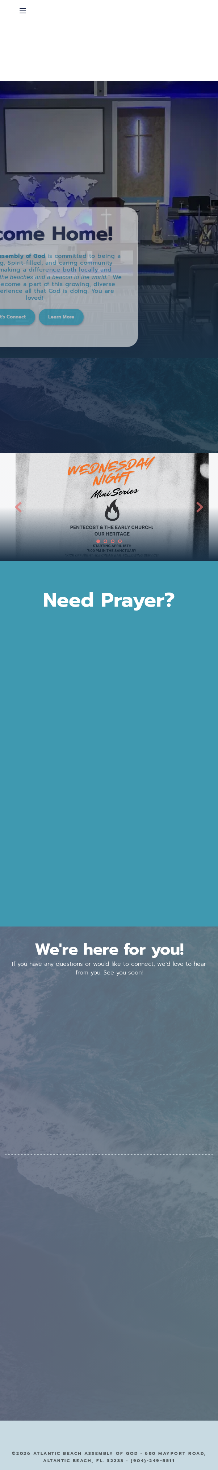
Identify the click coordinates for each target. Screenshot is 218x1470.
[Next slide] (199, 507)
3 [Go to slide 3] (112, 541)
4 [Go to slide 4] (120, 541)
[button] (23, 11)
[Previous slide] (18, 507)
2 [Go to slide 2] (105, 541)
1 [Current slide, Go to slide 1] (98, 541)
